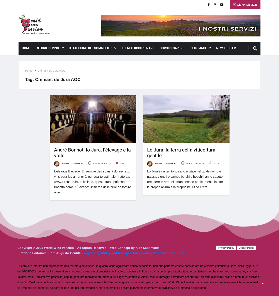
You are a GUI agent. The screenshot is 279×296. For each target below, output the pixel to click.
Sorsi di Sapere (172, 48)
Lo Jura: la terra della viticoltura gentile (181, 152)
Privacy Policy (226, 247)
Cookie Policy (246, 247)
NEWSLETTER (226, 48)
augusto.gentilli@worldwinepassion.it (112, 253)
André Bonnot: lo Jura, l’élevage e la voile (92, 152)
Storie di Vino (50, 48)
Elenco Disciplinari (137, 48)
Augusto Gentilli (68, 163)
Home (26, 48)
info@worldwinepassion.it (163, 253)
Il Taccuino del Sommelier (92, 48)
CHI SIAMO (201, 48)
